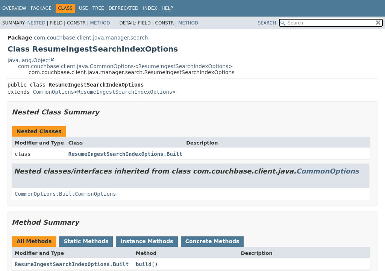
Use (83, 8)
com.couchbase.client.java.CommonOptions (76, 66)
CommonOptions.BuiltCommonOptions (65, 194)
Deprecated (124, 8)
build (144, 264)
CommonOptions (53, 92)
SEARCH (267, 23)
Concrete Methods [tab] (212, 241)
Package (41, 8)
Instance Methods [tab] (146, 241)
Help (167, 8)
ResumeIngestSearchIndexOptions (183, 66)
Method (100, 23)
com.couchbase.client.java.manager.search (91, 38)
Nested (36, 23)
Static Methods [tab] (86, 241)
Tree (98, 8)
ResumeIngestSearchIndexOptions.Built (125, 154)
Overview (14, 8)
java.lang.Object (29, 60)
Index (150, 8)
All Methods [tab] (34, 241)
